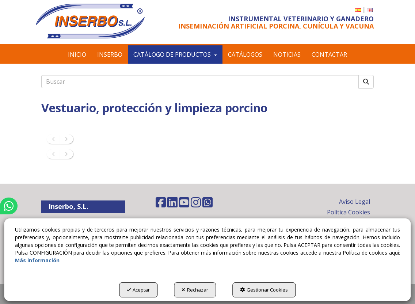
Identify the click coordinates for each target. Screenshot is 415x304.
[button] (90, 21)
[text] (200, 81)
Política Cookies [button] (348, 212)
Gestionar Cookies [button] (264, 289)
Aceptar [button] (138, 289)
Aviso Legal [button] (354, 202)
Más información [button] (37, 260)
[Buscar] (366, 82)
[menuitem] (358, 10)
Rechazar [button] (195, 289)
